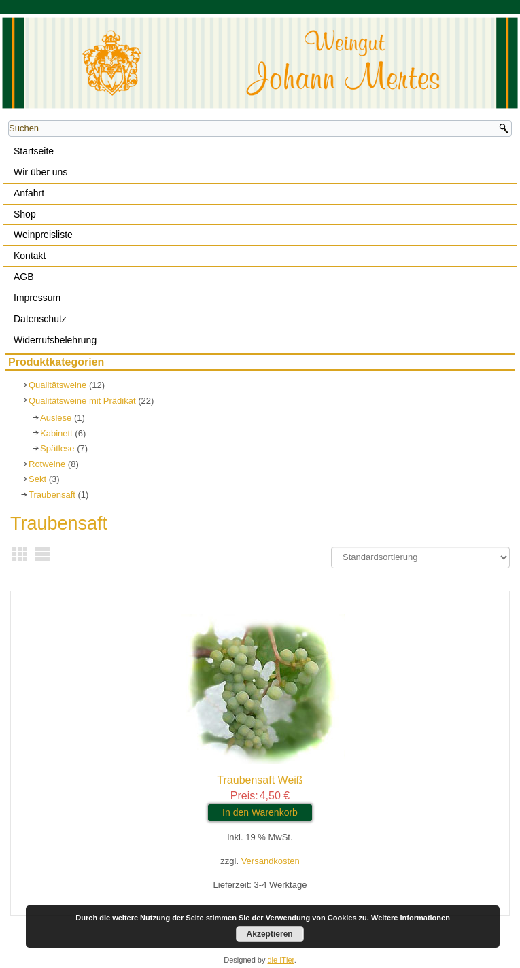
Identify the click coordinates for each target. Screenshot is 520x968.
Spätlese (57, 448)
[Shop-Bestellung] (420, 557)
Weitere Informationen (410, 918)
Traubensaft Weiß (259, 780)
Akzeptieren (270, 934)
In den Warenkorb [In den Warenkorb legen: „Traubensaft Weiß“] (260, 812)
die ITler (281, 960)
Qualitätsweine (57, 385)
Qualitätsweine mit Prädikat (82, 401)
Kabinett (56, 433)
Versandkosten (270, 861)
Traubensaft (52, 494)
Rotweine (47, 464)
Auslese (55, 418)
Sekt (37, 479)
